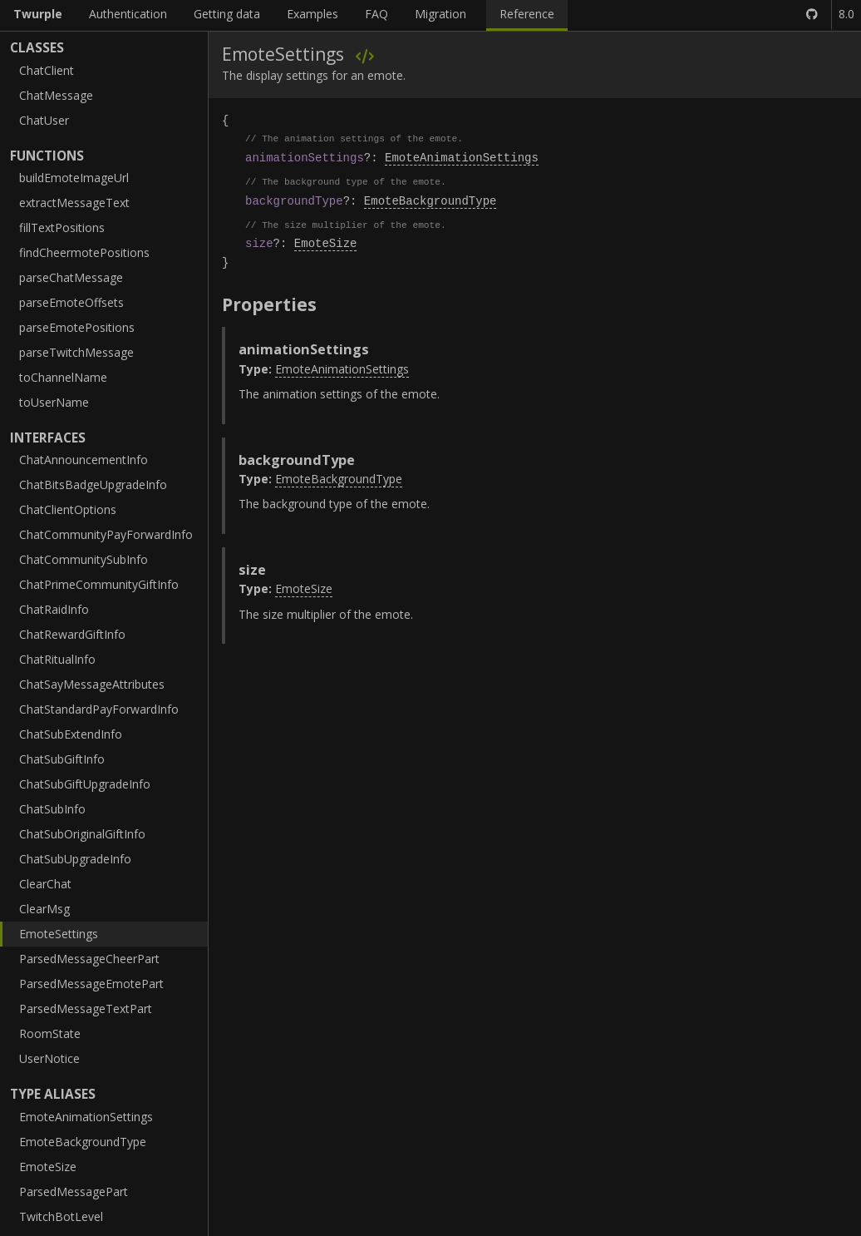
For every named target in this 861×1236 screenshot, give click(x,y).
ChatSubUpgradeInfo (75, 859)
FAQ (376, 14)
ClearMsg (44, 909)
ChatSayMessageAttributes (92, 684)
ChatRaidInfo (54, 609)
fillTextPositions (62, 227)
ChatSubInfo (52, 809)
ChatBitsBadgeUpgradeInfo (93, 484)
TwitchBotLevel (61, 1216)
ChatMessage (56, 95)
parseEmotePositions (77, 327)
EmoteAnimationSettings (86, 1117)
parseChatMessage (71, 277)
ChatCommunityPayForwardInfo (106, 534)
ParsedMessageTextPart (85, 1008)
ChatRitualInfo (57, 659)
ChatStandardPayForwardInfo (99, 709)
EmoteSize (47, 1166)
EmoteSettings (58, 934)
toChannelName (63, 377)
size (259, 243)
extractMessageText (74, 202)
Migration (440, 14)
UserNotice (49, 1058)
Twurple (37, 14)
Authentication (128, 14)
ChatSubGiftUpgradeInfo (84, 784)
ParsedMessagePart (73, 1191)
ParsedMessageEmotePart (91, 983)
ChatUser (44, 120)
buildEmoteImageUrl (74, 177)
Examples (312, 14)
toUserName (54, 402)
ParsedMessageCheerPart (89, 959)
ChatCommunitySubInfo (83, 559)
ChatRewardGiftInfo (72, 634)
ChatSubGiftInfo (62, 759)
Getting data (227, 14)
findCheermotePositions (84, 252)
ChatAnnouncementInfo (83, 459)
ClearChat (45, 884)
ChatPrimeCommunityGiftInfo (99, 584)
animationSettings (304, 158)
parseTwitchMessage (76, 352)
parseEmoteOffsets (71, 302)
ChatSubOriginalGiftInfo (82, 834)
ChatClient (46, 70)
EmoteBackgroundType (82, 1141)
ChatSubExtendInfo (70, 734)
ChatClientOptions (67, 509)
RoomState (50, 1033)
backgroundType (294, 201)
